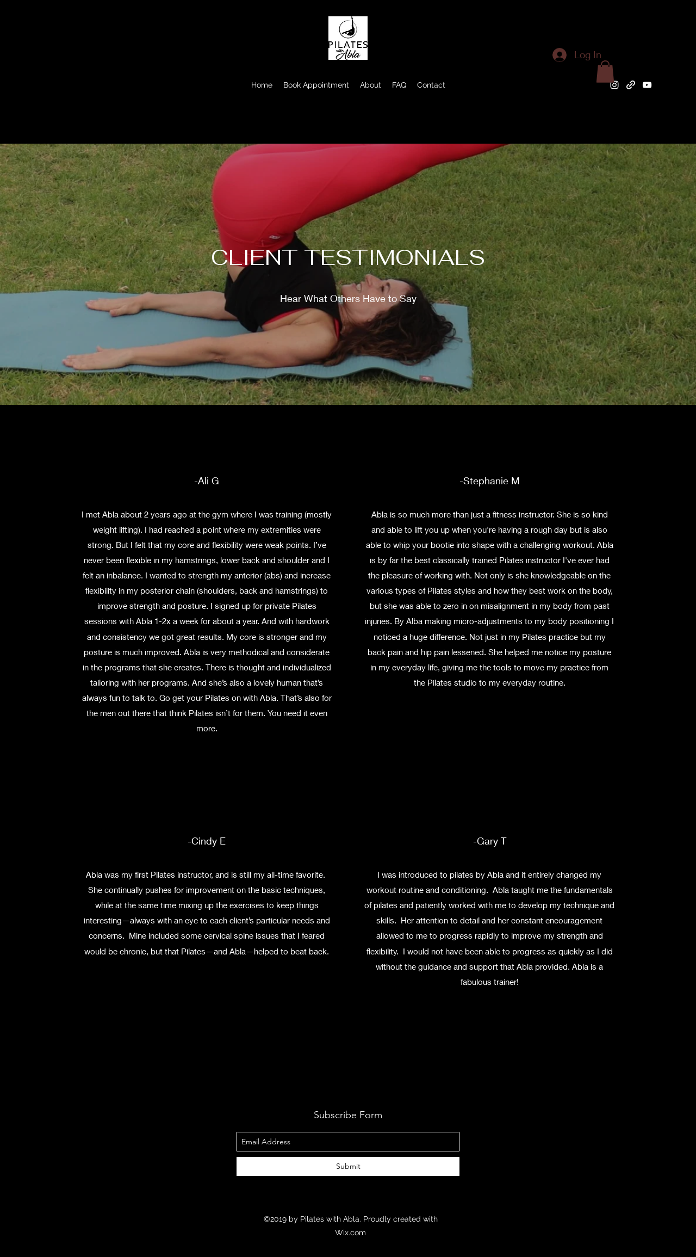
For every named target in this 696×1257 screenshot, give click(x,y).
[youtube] (647, 84)
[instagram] (614, 84)
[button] (605, 71)
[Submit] (348, 1166)
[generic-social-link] (630, 84)
